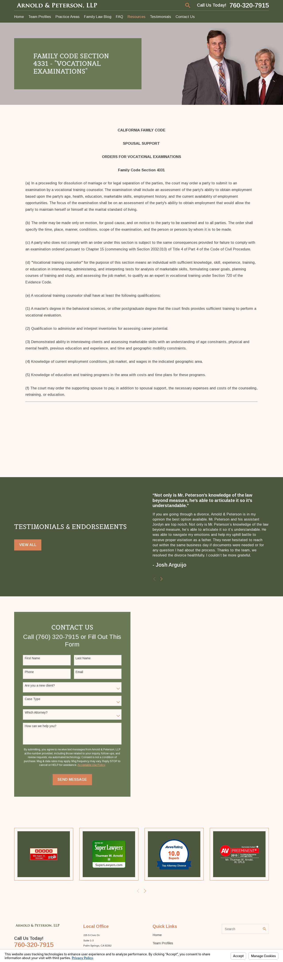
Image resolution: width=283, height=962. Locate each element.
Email (79, 672)
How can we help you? (40, 726)
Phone (28, 672)
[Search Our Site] (264, 929)
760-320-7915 (249, 5)
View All (27, 545)
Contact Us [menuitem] (185, 17)
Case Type (32, 699)
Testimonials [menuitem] (160, 17)
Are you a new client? (39, 685)
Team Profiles (163, 943)
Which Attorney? (35, 712)
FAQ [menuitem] (119, 17)
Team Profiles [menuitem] (39, 17)
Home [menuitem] (19, 17)
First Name (32, 658)
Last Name (82, 658)
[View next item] (162, 579)
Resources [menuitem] (136, 17)
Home (157, 935)
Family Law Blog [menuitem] (97, 17)
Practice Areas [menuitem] (67, 17)
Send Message (72, 779)
